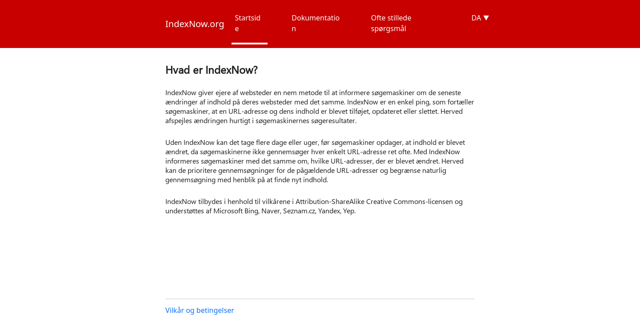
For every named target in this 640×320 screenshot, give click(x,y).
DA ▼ (480, 18)
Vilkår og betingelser (199, 310)
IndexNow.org (194, 24)
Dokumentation (316, 23)
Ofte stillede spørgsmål (391, 23)
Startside (248, 23)
